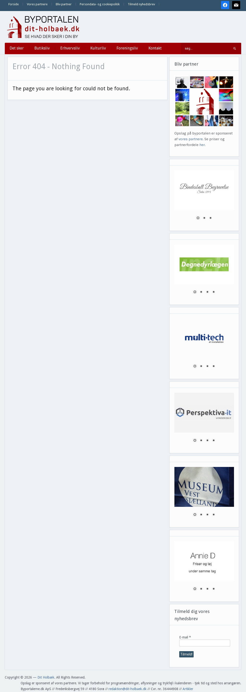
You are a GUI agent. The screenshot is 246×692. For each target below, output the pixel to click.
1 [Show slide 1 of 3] (198, 218)
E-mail (185, 637)
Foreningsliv (127, 48)
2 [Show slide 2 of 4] (201, 292)
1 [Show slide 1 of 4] (194, 292)
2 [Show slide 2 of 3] (204, 218)
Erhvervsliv (70, 48)
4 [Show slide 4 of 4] (213, 292)
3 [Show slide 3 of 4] (207, 292)
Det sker (17, 48)
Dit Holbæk (45, 677)
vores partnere (190, 139)
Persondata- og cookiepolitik (100, 4)
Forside (13, 4)
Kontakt (155, 48)
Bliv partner (64, 4)
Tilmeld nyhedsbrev (141, 4)
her (202, 145)
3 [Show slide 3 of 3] (210, 218)
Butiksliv (42, 48)
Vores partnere (37, 4)
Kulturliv (98, 48)
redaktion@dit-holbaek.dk (128, 689)
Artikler (188, 689)
